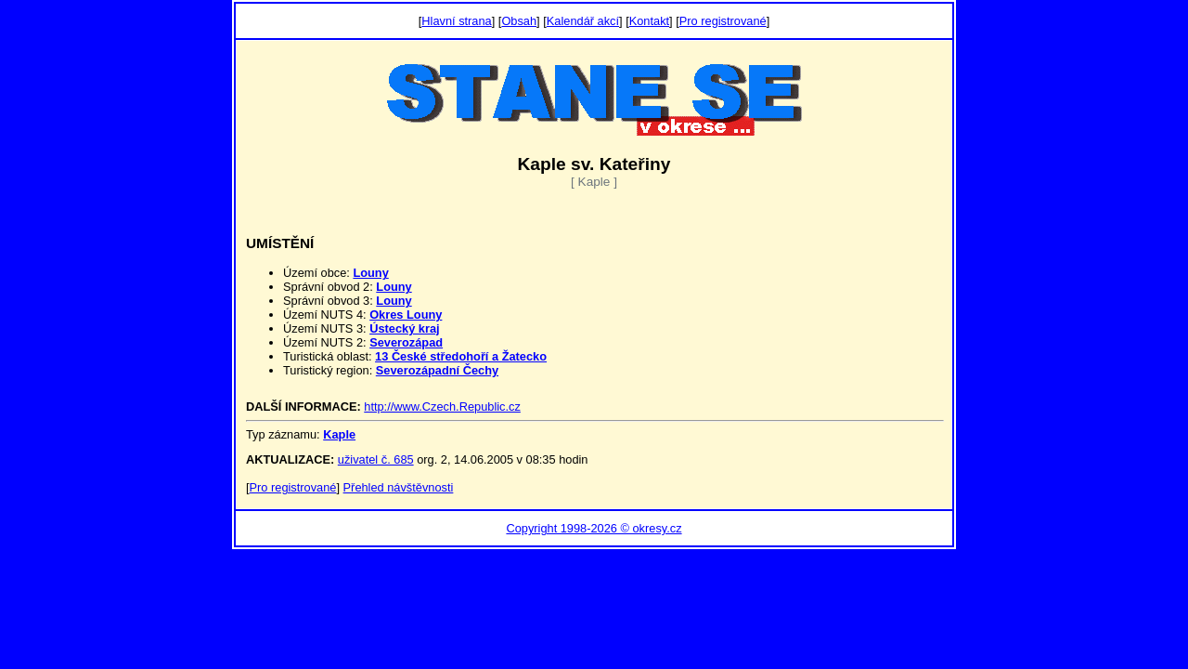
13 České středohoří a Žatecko (461, 356)
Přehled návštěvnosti (398, 487)
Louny (370, 273)
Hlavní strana (456, 21)
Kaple (339, 434)
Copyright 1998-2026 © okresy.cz (593, 528)
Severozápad (406, 342)
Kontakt (649, 21)
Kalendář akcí (583, 21)
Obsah (518, 21)
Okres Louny (405, 314)
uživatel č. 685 (376, 459)
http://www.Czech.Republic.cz (442, 406)
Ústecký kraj (404, 328)
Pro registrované (723, 21)
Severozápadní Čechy (437, 370)
